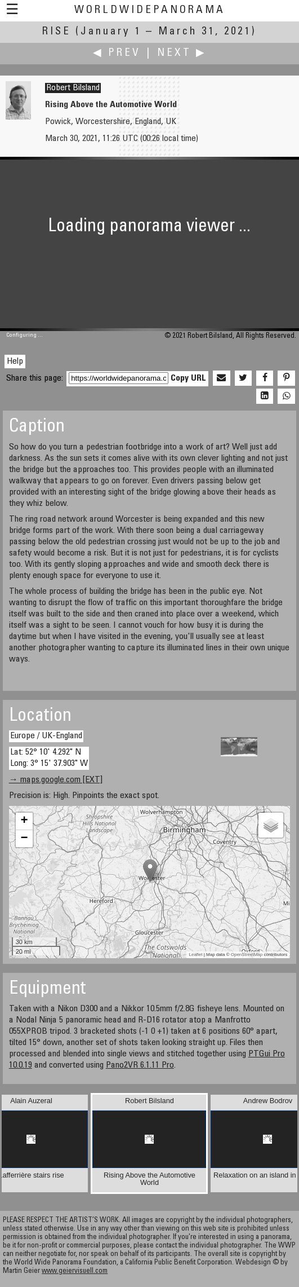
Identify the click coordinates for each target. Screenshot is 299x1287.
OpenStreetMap (246, 954)
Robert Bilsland (73, 87)
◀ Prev (117, 53)
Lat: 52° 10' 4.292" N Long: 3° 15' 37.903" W (49, 758)
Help (15, 361)
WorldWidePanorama (149, 10)
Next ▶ (182, 53)
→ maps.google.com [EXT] (55, 779)
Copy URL (188, 378)
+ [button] (24, 821)
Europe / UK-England (46, 736)
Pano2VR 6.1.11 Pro (140, 1065)
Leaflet (196, 954)
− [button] (24, 838)
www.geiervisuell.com (75, 1271)
